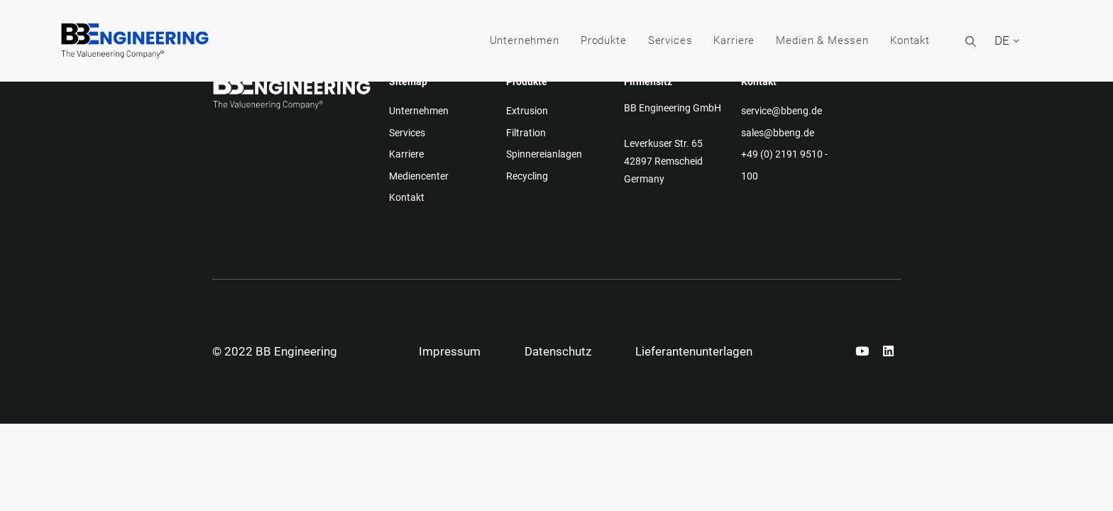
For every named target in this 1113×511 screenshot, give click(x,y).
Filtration (526, 132)
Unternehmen (524, 40)
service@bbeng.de (781, 110)
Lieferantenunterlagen (693, 351)
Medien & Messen (822, 40)
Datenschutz (558, 351)
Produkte (604, 40)
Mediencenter (419, 176)
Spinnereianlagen (544, 154)
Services (670, 40)
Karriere (734, 40)
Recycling (527, 176)
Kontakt (910, 40)
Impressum (450, 351)
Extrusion (527, 110)
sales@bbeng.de (777, 132)
